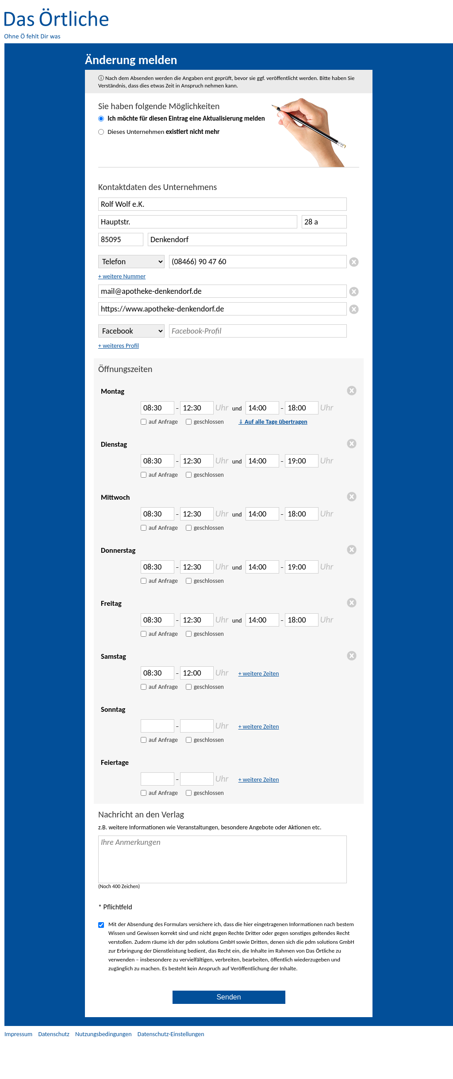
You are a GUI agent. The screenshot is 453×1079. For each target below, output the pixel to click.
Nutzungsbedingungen (103, 1034)
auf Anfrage (163, 422)
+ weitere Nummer (122, 276)
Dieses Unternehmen (163, 132)
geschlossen (209, 422)
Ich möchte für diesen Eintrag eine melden (186, 118)
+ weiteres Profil (118, 346)
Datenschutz (53, 1034)
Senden (228, 997)
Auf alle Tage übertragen (272, 422)
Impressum (18, 1034)
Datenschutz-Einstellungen (171, 1034)
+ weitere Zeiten (258, 673)
